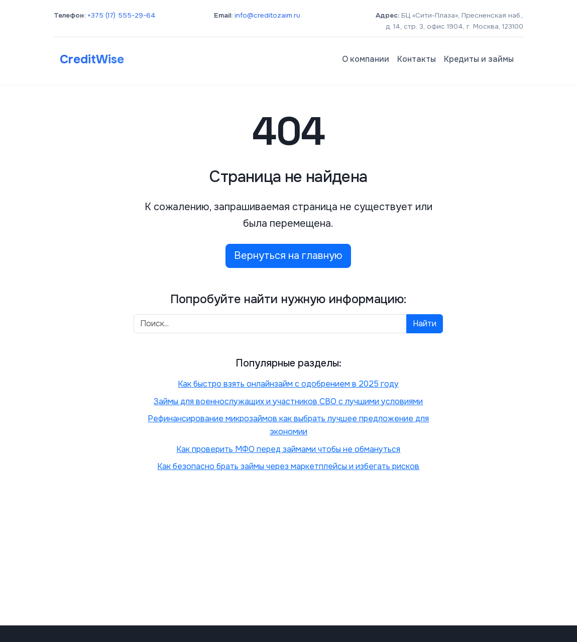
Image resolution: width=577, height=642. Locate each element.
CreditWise (92, 59)
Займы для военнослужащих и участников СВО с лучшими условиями (288, 401)
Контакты (416, 59)
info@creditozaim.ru (267, 15)
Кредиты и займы (479, 59)
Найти (424, 323)
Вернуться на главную (288, 255)
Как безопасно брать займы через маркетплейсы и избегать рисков (288, 466)
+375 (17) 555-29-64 (121, 15)
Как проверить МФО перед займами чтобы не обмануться (288, 449)
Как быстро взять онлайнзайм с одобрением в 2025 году (288, 384)
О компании (365, 59)
